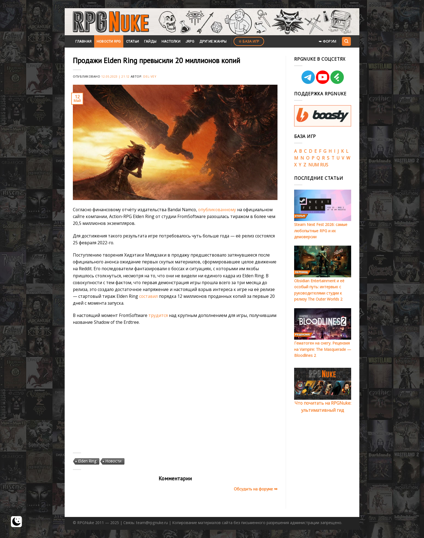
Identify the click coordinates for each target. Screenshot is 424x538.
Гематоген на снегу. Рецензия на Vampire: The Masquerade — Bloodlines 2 (322, 349)
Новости (113, 461)
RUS (324, 165)
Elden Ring (87, 461)
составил (148, 296)
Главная (83, 41)
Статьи (132, 41)
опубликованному (217, 210)
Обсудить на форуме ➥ (255, 489)
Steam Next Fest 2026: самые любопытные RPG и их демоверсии (320, 230)
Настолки (171, 41)
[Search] (346, 41)
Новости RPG (109, 41)
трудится (158, 315)
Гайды (150, 41)
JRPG (190, 41)
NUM (313, 165)
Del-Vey (149, 76)
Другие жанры (213, 41)
